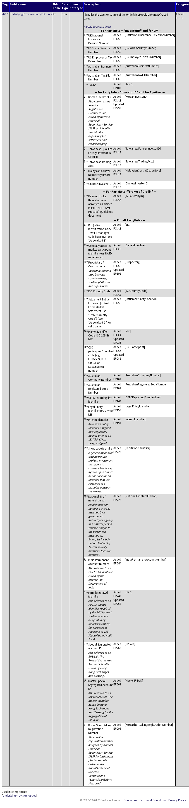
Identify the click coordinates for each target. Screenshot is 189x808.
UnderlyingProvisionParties (19, 796)
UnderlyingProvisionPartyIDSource (31, 14)
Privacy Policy (177, 800)
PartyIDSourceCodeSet (97, 27)
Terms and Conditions (152, 800)
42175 (5, 14)
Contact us (130, 800)
